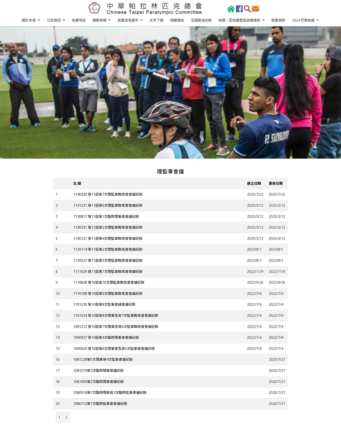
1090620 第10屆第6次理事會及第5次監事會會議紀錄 (114, 348)
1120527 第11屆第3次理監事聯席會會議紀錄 (107, 260)
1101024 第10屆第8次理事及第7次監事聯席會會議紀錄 (115, 315)
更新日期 (276, 183)
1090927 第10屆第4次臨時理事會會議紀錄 (106, 337)
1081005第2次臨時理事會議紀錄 (98, 381)
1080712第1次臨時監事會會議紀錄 (100, 403)
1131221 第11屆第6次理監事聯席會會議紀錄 (107, 205)
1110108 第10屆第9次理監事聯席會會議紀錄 (107, 293)
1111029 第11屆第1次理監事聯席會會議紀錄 (107, 271)
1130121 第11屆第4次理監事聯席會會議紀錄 (107, 238)
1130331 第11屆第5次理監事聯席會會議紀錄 (107, 227)
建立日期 (254, 183)
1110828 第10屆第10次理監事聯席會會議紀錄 (108, 282)
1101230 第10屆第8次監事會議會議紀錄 (104, 304)
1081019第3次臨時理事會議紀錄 (98, 370)
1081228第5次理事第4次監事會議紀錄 (103, 359)
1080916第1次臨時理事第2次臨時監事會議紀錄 (110, 392)
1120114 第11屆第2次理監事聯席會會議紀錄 (107, 249)
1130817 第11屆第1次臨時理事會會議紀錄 (106, 216)
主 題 (77, 183)
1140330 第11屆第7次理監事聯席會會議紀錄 (107, 194)
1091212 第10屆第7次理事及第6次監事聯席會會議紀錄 (115, 326)
